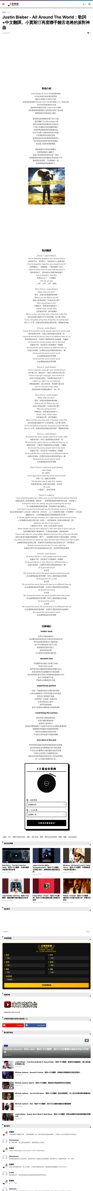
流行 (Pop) (35, 837)
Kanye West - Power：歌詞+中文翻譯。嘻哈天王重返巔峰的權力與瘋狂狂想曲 (46, 898)
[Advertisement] (46, 227)
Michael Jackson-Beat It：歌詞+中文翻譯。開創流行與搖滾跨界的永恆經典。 (43, 1083)
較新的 (6, 932)
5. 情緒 (6, 969)
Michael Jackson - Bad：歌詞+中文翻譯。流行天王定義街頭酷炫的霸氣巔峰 (43, 1104)
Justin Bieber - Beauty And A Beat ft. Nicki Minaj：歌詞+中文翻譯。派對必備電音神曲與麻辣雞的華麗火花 (52, 1115)
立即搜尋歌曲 (46, 985)
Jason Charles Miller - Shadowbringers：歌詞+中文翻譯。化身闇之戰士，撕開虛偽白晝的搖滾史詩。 (46, 868)
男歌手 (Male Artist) (19, 837)
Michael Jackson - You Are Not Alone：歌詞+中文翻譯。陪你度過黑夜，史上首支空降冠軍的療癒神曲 (52, 1093)
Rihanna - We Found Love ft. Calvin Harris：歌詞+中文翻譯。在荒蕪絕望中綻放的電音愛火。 (76, 867)
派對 (28, 837)
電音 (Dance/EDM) (51, 837)
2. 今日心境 (32, 810)
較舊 (87, 932)
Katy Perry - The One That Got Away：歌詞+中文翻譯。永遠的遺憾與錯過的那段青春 (15, 867)
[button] (3, 4)
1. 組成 (6, 955)
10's (8, 12)
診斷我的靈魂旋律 (46, 823)
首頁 (4, 12)
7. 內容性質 (8, 976)
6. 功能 (50, 969)
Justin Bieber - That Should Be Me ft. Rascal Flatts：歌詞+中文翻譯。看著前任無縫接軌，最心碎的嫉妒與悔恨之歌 (52, 1063)
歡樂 (60, 837)
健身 (41, 837)
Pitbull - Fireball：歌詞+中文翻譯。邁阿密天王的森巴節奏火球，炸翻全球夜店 (77, 898)
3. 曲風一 (7, 962)
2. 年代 (50, 955)
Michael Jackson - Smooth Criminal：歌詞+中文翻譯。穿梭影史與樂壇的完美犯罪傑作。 (48, 1072)
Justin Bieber (72, 837)
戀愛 (64, 837)
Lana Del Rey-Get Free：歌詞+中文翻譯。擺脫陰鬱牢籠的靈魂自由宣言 (15, 897)
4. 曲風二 (51, 962)
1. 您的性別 (32, 800)
